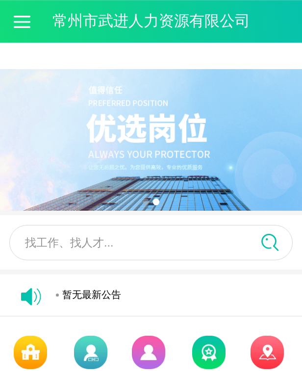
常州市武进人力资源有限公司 (151, 20)
